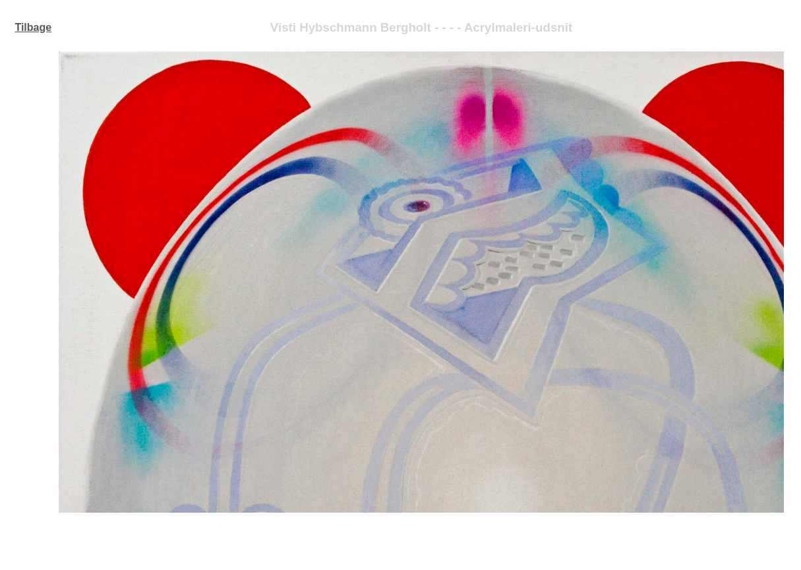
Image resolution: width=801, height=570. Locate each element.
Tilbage (33, 27)
